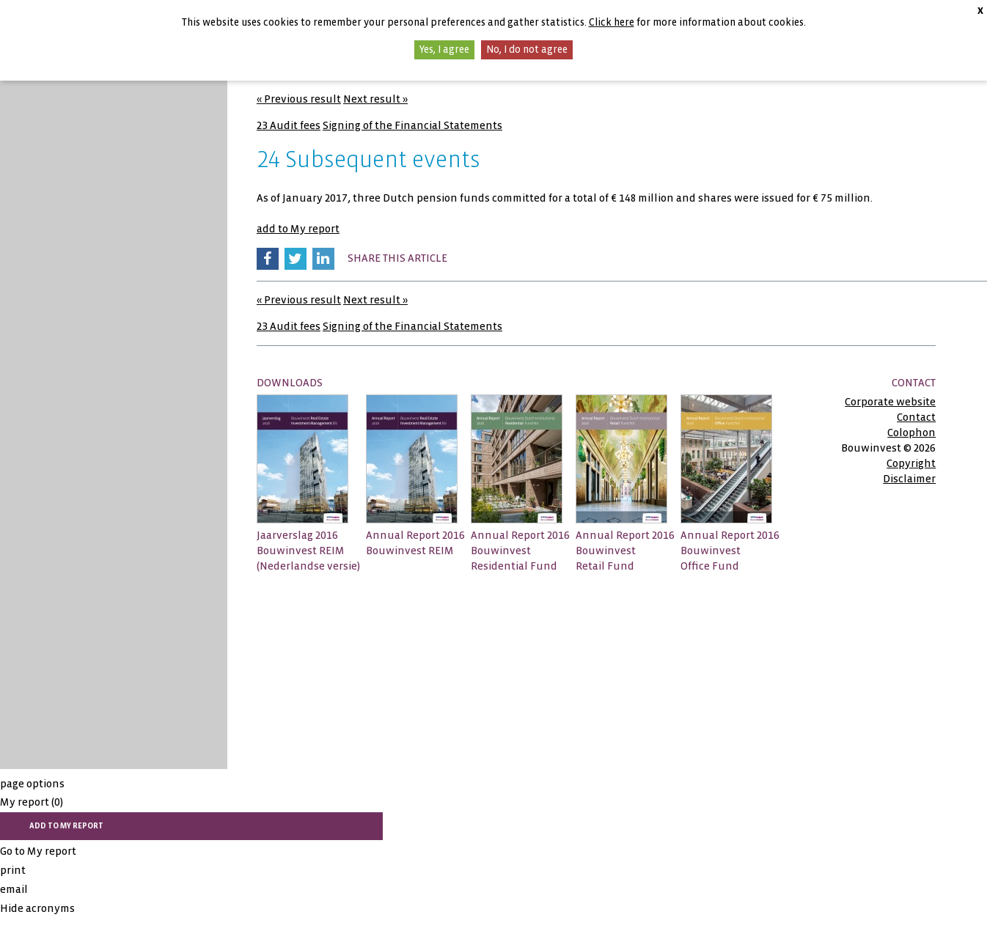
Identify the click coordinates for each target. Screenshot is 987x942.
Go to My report (38, 851)
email (14, 889)
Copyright (911, 463)
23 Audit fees (288, 125)
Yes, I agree (444, 49)
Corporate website (890, 402)
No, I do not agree (527, 49)
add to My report (298, 229)
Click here (611, 22)
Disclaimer (909, 479)
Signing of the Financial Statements (412, 125)
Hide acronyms (37, 908)
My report (31, 802)
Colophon (911, 432)
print (13, 870)
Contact (916, 417)
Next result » (375, 99)
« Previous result (299, 99)
